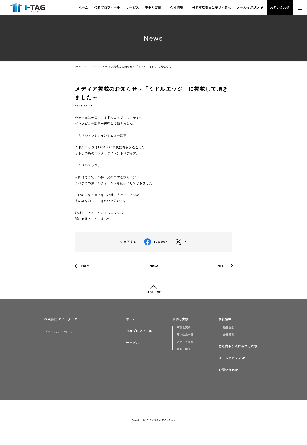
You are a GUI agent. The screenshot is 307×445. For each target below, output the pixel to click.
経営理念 (228, 327)
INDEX (153, 266)
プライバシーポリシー (60, 331)
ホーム (83, 7)
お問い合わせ (280, 7)
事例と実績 (154, 7)
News (78, 66)
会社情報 (178, 7)
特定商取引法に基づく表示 (211, 7)
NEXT (222, 266)
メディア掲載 (185, 341)
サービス (132, 7)
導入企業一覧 (185, 334)
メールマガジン (248, 7)
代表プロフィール (107, 7)
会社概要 (228, 334)
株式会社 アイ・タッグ (60, 319)
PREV (85, 266)
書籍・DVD (184, 349)
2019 (92, 66)
